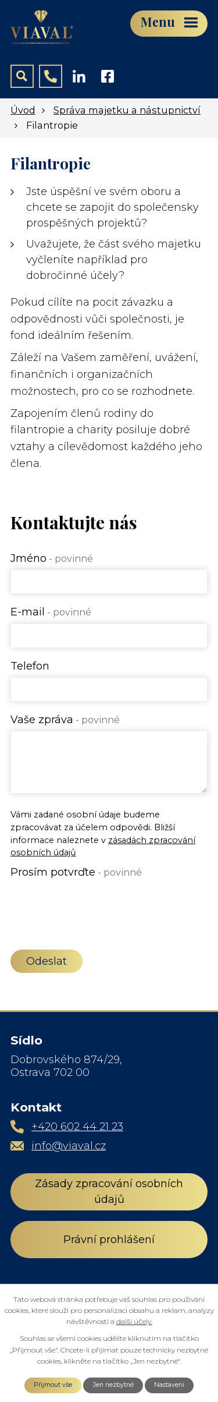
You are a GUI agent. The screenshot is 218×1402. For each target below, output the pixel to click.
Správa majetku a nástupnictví (127, 110)
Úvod (22, 110)
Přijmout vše (53, 1385)
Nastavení (169, 1385)
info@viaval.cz (68, 1145)
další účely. (134, 1321)
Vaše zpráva (65, 719)
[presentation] (98, 906)
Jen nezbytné (113, 1385)
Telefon (29, 666)
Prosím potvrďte (76, 872)
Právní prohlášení (109, 1239)
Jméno (51, 558)
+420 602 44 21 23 (77, 1126)
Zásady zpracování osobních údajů (109, 1191)
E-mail (50, 612)
